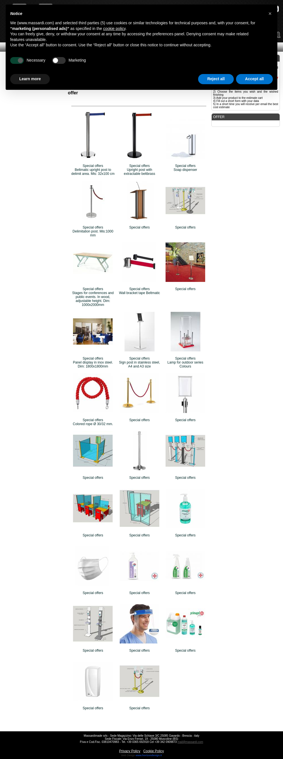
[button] (270, 13)
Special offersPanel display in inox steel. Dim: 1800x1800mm (93, 362)
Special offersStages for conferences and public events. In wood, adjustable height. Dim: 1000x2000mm (93, 297)
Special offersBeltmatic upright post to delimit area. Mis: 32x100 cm (93, 170)
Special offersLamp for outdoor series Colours (185, 362)
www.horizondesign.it (149, 755)
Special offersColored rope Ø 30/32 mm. (93, 422)
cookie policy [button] (114, 28)
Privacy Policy (129, 751)
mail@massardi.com (190, 741)
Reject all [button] (215, 79)
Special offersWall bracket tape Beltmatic (139, 291)
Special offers (139, 227)
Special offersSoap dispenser (185, 168)
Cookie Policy (153, 751)
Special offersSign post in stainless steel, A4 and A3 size (139, 362)
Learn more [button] (30, 79)
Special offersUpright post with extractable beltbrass (139, 170)
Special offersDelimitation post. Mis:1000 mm (92, 231)
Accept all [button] (254, 79)
